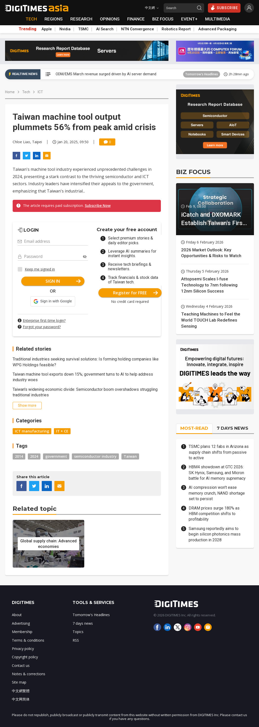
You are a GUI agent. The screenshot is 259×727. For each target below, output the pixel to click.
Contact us (21, 665)
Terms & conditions (28, 640)
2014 (19, 456)
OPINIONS (110, 18)
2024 (34, 456)
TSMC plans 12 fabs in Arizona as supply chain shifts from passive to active (219, 452)
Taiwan (130, 456)
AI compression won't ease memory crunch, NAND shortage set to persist (217, 493)
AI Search (105, 29)
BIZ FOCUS (163, 18)
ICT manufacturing (32, 431)
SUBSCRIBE (224, 7)
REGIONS (54, 18)
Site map (19, 682)
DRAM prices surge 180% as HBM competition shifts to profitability (214, 514)
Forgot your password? (42, 326)
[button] (52, 301)
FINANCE (136, 18)
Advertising (21, 623)
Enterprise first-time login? (44, 320)
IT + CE (62, 431)
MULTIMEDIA (217, 18)
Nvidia (65, 29)
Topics (78, 631)
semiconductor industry (95, 456)
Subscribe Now (98, 205)
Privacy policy (23, 648)
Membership (22, 631)
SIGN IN (63, 281)
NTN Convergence (137, 29)
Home (10, 92)
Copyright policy (25, 657)
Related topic (34, 508)
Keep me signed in (40, 269)
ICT (40, 92)
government (56, 456)
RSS (76, 640)
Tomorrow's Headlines (201, 74)
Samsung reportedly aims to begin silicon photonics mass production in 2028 (215, 534)
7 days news (83, 623)
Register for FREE (135, 293)
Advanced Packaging (217, 29)
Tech (26, 92)
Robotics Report (176, 29)
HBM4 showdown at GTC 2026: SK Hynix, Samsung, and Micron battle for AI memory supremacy (217, 473)
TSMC (83, 29)
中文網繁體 (21, 690)
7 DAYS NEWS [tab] (232, 428)
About (17, 614)
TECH (31, 18)
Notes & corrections (28, 673)
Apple (46, 29)
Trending (27, 29)
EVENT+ (189, 18)
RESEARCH (81, 18)
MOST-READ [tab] (194, 428)
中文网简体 (21, 699)
